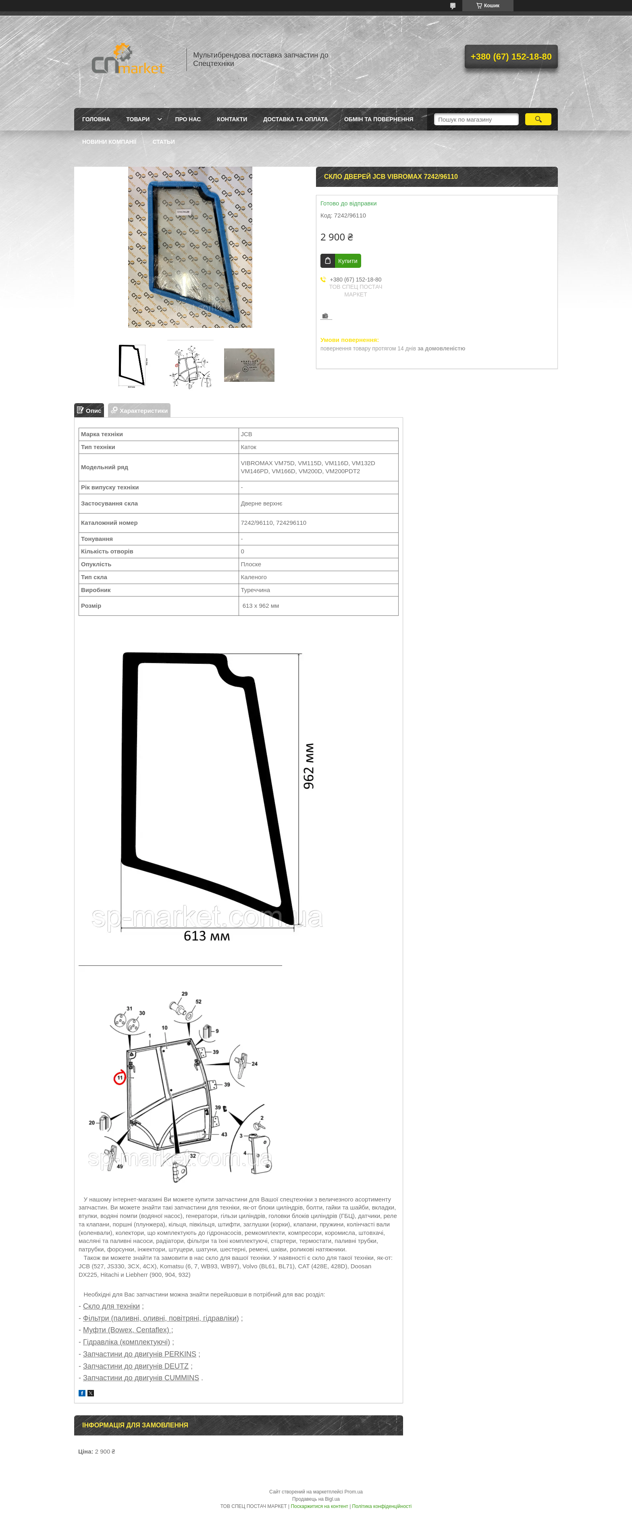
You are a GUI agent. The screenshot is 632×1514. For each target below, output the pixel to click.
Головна (96, 119)
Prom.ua (354, 1492)
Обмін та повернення (379, 119)
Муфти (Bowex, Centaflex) (127, 1330)
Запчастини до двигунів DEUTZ (136, 1366)
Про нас (188, 119)
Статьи (163, 142)
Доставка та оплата (295, 119)
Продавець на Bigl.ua (316, 1499)
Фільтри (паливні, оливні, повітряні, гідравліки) (161, 1318)
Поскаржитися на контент (319, 1506)
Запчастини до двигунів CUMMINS (141, 1378)
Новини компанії (109, 142)
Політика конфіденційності (382, 1506)
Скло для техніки (111, 1306)
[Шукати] (538, 119)
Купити (348, 260)
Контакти (232, 119)
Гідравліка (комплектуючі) (126, 1342)
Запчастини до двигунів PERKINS (139, 1354)
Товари (138, 119)
